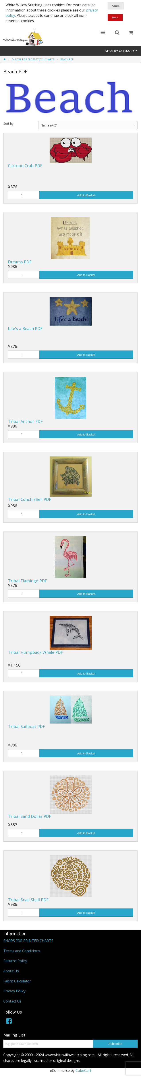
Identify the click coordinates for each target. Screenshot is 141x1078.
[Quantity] (23, 195)
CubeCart (83, 1070)
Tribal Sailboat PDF (26, 726)
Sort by (8, 123)
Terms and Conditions (21, 950)
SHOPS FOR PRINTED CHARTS (28, 940)
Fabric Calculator (17, 981)
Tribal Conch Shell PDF (29, 499)
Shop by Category (121, 51)
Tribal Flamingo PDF (27, 580)
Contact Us (12, 1001)
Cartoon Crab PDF (25, 165)
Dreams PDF (19, 261)
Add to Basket (86, 195)
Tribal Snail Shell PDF (28, 899)
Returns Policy (15, 960)
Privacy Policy (14, 991)
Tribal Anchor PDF (25, 421)
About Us (11, 971)
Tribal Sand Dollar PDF (29, 816)
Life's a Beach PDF (25, 328)
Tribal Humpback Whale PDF (35, 652)
